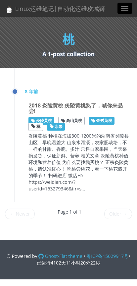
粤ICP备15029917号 (107, 256)
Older (118, 214)
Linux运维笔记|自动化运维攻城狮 (55, 9)
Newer (20, 214)
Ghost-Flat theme (60, 256)
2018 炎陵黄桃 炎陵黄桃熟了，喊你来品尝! (75, 108)
